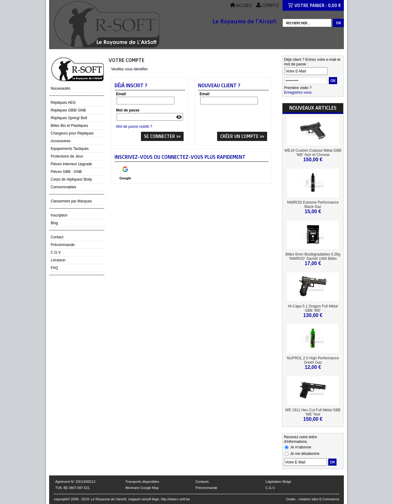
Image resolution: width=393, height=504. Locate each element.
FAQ (54, 268)
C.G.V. (56, 252)
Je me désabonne (304, 453)
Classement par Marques (71, 201)
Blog (54, 223)
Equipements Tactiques (70, 149)
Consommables (63, 187)
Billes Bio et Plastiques (69, 125)
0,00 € (334, 5)
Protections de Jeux (67, 156)
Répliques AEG (63, 102)
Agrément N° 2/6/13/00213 (75, 481)
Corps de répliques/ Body (71, 179)
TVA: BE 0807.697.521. (73, 488)
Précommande (63, 245)
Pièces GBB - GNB (66, 172)
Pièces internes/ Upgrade (71, 164)
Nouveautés (60, 88)
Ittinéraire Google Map (142, 488)
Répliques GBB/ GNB (68, 110)
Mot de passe (127, 110)
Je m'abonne (300, 447)
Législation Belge (278, 481)
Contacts (201, 481)
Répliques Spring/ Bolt (69, 118)
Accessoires (61, 141)
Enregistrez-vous (298, 92)
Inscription (59, 215)
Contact (57, 237)
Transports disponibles (142, 481)
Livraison (58, 260)
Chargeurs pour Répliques (72, 133)
